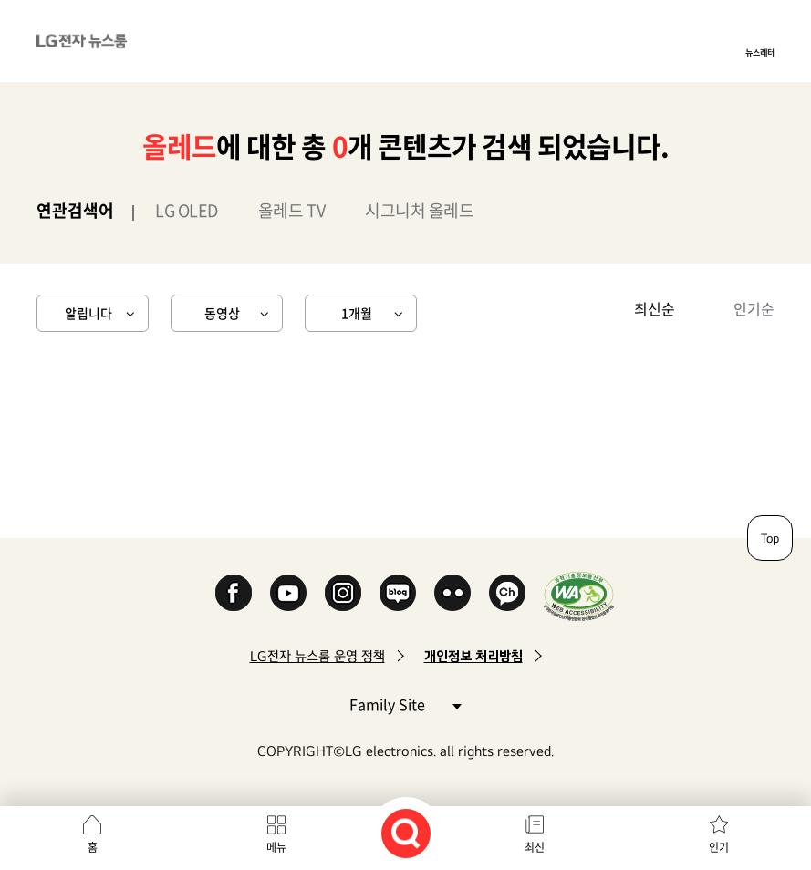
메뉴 (276, 847)
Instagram (343, 593)
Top (770, 538)
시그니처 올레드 (419, 210)
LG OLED (186, 210)
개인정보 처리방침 (473, 656)
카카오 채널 (507, 593)
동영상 (222, 313)
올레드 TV (291, 210)
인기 (719, 847)
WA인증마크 (579, 596)
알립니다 (88, 313)
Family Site (405, 703)
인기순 (754, 308)
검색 (406, 833)
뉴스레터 (760, 52)
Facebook (233, 593)
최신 (535, 847)
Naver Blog (398, 593)
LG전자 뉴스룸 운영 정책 (317, 656)
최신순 (654, 308)
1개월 (356, 313)
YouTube (288, 593)
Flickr (452, 593)
